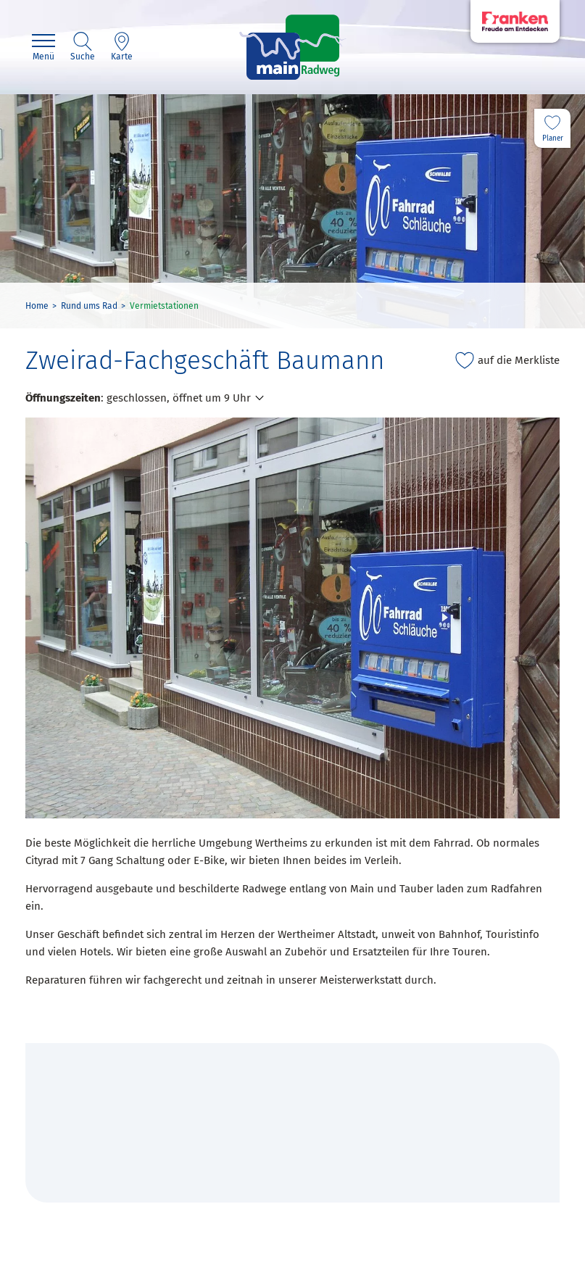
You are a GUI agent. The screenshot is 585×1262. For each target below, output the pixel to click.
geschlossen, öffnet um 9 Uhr (179, 397)
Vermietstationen (164, 306)
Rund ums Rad (89, 306)
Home (37, 306)
